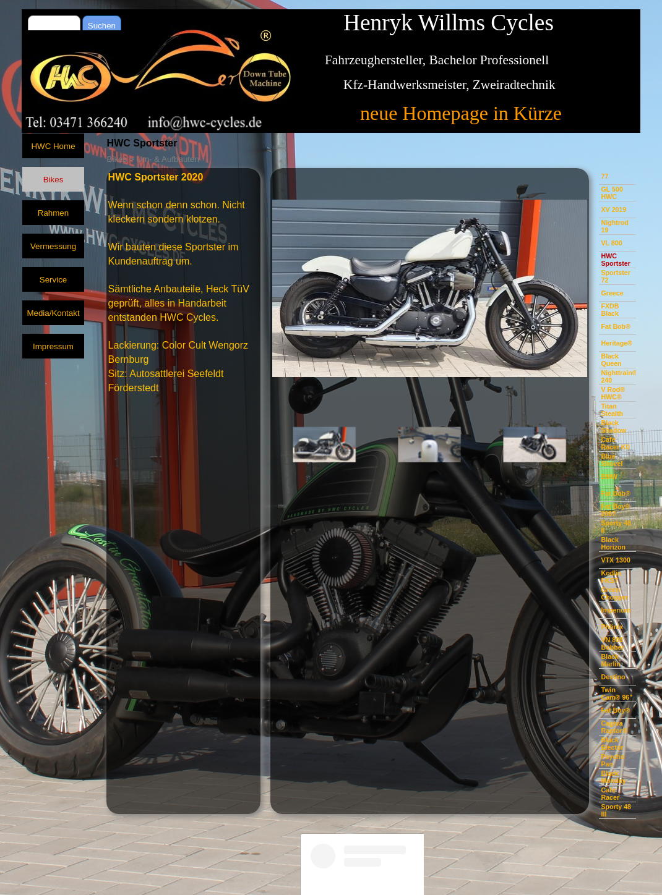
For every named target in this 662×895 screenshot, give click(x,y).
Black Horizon (613, 543)
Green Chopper (614, 593)
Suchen (102, 25)
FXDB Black (610, 309)
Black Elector (612, 743)
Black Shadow (613, 426)
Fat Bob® (615, 326)
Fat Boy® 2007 (615, 510)
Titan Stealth (612, 409)
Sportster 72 (615, 276)
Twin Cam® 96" (616, 693)
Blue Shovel (611, 459)
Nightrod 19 (614, 226)
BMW (609, 476)
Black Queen (611, 359)
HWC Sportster (615, 259)
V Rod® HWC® (613, 393)
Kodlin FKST (611, 576)
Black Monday (613, 777)
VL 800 (611, 243)
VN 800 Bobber (612, 643)
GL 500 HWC (611, 192)
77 (604, 176)
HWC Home (53, 146)
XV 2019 (613, 209)
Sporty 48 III (616, 810)
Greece (612, 293)
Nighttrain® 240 (619, 376)
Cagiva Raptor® (614, 726)
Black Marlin (610, 660)
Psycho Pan (612, 760)
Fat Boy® (615, 710)
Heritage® (616, 343)
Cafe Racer (610, 793)
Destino (613, 677)
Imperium (615, 610)
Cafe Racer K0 (615, 443)
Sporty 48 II (616, 526)
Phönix (612, 626)
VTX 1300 (615, 560)
